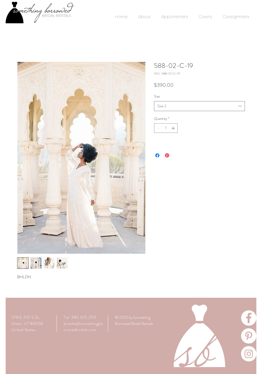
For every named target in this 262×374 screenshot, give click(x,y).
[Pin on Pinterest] (167, 155)
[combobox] (199, 106)
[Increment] (173, 128)
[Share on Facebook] (157, 155)
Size (157, 96)
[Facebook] (248, 318)
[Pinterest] (248, 336)
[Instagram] (248, 353)
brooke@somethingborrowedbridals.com (83, 326)
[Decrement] (158, 128)
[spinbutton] (165, 128)
